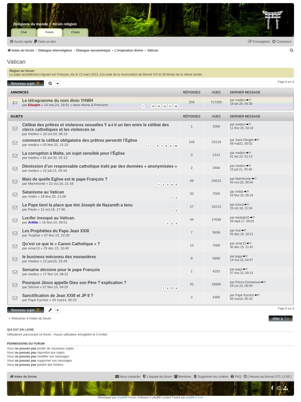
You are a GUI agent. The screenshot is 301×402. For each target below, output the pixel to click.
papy (238, 256)
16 (164, 106)
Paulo (32, 209)
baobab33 (242, 217)
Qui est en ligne (20, 329)
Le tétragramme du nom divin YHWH (57, 100)
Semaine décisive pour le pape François (61, 269)
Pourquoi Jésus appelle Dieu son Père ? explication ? (74, 282)
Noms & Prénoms (94, 105)
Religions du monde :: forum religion (45, 24)
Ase (238, 230)
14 (153, 106)
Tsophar (34, 235)
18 (175, 106)
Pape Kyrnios (38, 300)
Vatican (16, 61)
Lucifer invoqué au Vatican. (48, 218)
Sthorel (33, 287)
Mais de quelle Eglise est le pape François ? (64, 179)
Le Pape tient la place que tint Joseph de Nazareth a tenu (77, 205)
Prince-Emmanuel (247, 282)
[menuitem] (45, 41)
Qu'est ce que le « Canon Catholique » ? (61, 244)
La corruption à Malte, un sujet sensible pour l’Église (73, 153)
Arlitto (32, 196)
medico (240, 100)
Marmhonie (36, 183)
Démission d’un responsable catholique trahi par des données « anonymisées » (99, 166)
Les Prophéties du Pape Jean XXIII (55, 231)
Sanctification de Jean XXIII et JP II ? (57, 295)
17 (170, 106)
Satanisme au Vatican (43, 192)
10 (175, 145)
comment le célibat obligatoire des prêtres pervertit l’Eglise (79, 140)
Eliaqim (34, 105)
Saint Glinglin (244, 140)
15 (158, 106)
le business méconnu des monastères (59, 257)
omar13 (34, 248)
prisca (239, 204)
